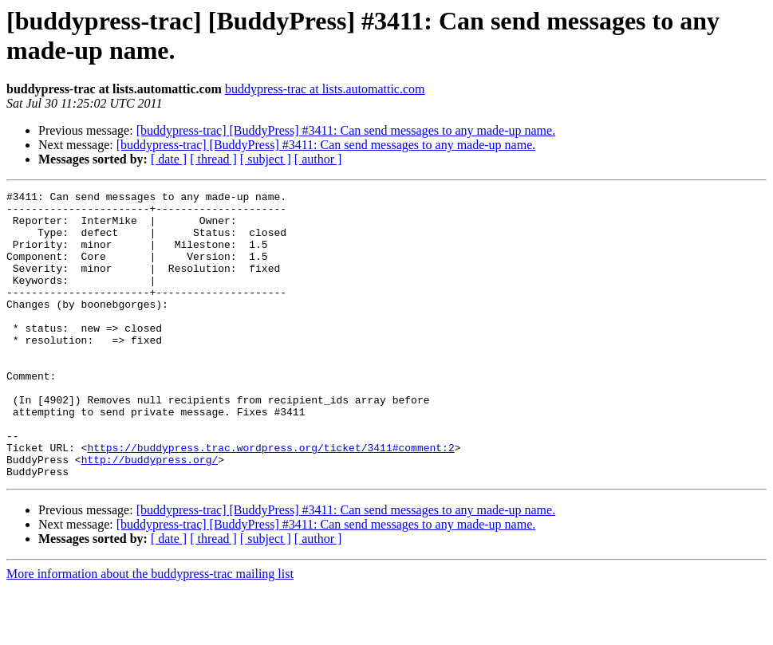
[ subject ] (265, 159)
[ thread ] (213, 159)
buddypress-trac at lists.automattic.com (325, 89)
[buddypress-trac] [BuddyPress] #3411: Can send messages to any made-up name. (346, 130)
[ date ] (169, 159)
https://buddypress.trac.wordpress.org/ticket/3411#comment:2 (270, 500)
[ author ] (318, 159)
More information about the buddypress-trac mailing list (150, 631)
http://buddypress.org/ (150, 514)
